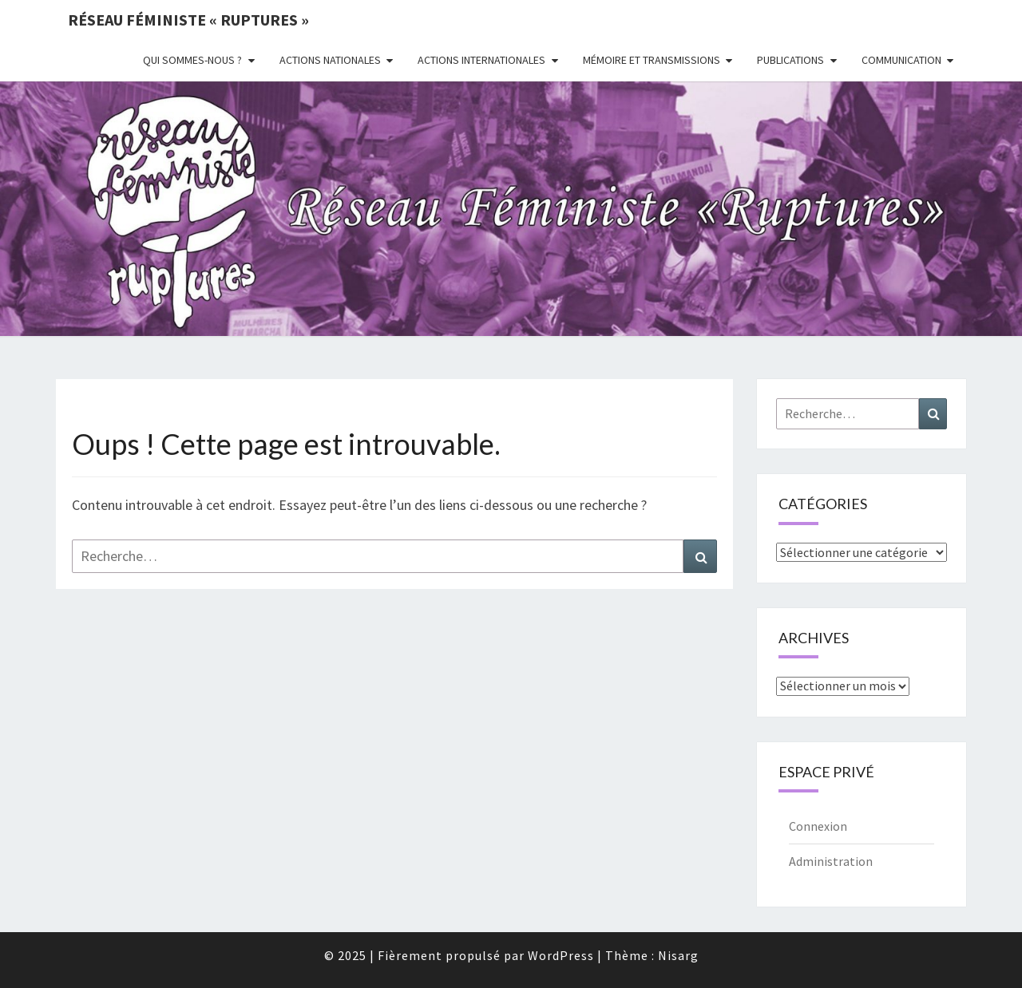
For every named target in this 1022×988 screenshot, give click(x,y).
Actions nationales (330, 60)
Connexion (818, 826)
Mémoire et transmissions (651, 60)
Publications (790, 60)
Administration (831, 861)
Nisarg (678, 955)
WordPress (561, 955)
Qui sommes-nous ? (192, 60)
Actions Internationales (481, 60)
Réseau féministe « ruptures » (188, 20)
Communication (901, 60)
